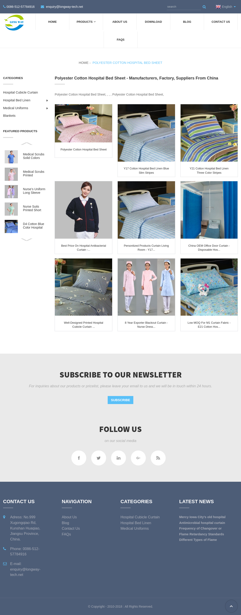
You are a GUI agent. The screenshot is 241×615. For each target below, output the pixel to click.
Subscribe (120, 400)
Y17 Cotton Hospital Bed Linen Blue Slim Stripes (146, 170)
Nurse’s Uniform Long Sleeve (34, 190)
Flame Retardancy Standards (201, 534)
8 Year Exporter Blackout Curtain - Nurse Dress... (146, 324)
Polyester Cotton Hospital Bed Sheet (127, 63)
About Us (119, 21)
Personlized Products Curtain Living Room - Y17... (146, 247)
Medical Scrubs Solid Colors (33, 156)
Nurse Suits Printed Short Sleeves (32, 208)
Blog (187, 21)
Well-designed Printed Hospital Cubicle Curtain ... (83, 324)
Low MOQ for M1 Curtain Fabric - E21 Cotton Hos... (209, 324)
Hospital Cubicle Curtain (20, 92)
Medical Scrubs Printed (33, 173)
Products (86, 21)
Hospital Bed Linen (16, 100)
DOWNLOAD (153, 21)
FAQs (121, 39)
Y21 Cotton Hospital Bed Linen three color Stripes (209, 170)
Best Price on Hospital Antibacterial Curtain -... (83, 247)
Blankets (9, 115)
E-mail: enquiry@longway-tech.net (25, 569)
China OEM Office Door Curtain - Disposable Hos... (209, 247)
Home (52, 21)
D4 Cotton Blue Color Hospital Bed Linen (33, 225)
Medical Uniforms (15, 108)
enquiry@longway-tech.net (64, 6)
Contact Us (221, 21)
